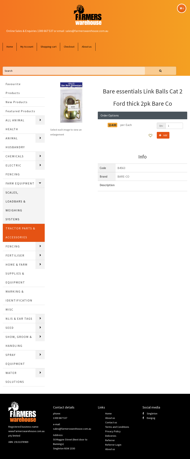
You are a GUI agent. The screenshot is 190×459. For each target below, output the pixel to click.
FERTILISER (15, 255)
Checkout (69, 46)
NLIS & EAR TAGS (19, 318)
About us (87, 46)
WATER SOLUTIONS (15, 377)
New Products (17, 102)
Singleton (149, 413)
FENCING (13, 246)
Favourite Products (13, 88)
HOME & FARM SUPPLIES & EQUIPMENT (17, 273)
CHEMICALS (15, 156)
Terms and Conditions (117, 427)
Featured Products (20, 111)
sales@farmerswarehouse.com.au (86, 31)
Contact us (111, 422)
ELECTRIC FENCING (13, 169)
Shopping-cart (48, 46)
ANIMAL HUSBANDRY (15, 142)
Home (9, 46)
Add (163, 135)
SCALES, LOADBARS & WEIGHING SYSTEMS (16, 206)
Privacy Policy (113, 431)
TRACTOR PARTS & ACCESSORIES (20, 232)
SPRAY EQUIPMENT (15, 359)
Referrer (110, 440)
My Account (26, 46)
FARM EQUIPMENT (20, 183)
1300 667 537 (60, 418)
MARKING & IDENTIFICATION (19, 296)
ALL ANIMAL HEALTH (15, 124)
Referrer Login (113, 444)
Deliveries (110, 435)
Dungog (148, 418)
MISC (9, 309)
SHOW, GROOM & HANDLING (19, 341)
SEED (10, 328)
